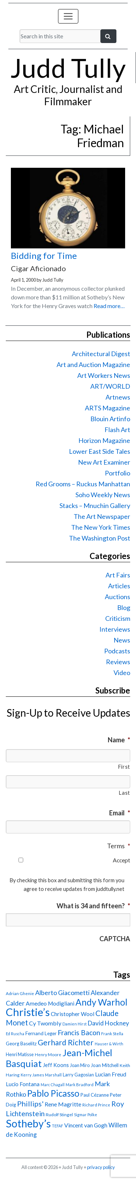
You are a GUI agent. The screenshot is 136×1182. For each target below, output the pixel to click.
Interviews (114, 629)
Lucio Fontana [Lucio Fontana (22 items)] (23, 1084)
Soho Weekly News (102, 495)
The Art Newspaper (102, 516)
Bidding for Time (44, 255)
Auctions (117, 597)
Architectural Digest (101, 354)
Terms (118, 846)
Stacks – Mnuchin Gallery (94, 505)
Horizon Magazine (104, 440)
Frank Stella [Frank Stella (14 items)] (112, 1033)
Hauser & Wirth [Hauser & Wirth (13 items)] (109, 1043)
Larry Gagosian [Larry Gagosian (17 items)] (78, 1075)
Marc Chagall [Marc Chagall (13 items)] (53, 1084)
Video (122, 673)
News (122, 640)
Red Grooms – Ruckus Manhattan (83, 484)
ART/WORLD (110, 386)
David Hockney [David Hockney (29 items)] (108, 1023)
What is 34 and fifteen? (93, 906)
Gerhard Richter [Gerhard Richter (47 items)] (66, 1042)
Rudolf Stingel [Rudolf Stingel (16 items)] (59, 1114)
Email (119, 813)
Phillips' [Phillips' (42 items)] (30, 1103)
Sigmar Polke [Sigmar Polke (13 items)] (85, 1114)
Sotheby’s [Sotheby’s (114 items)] (28, 1123)
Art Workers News (103, 375)
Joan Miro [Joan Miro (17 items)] (80, 1065)
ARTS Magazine (107, 408)
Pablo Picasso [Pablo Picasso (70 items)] (53, 1093)
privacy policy (101, 1167)
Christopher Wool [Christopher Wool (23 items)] (72, 1014)
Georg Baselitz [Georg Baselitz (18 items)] (21, 1043)
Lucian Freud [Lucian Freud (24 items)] (110, 1074)
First (124, 767)
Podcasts (117, 651)
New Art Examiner (104, 462)
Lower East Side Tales (99, 451)
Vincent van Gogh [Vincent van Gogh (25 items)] (85, 1125)
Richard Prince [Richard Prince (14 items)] (96, 1104)
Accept (121, 860)
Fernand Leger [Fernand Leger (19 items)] (41, 1033)
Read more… (109, 305)
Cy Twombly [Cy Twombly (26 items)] (45, 1023)
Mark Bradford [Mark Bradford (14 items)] (80, 1084)
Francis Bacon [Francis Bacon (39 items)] (79, 1032)
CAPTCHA (114, 939)
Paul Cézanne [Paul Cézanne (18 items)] (95, 1095)
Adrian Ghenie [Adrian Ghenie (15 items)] (20, 993)
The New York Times (100, 527)
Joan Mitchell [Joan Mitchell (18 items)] (105, 1065)
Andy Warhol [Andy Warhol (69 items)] (101, 1002)
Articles (119, 586)
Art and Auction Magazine (93, 364)
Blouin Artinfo (110, 419)
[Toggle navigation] (68, 16)
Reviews (118, 662)
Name (119, 740)
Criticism (117, 618)
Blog (123, 607)
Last (124, 793)
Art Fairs (118, 575)
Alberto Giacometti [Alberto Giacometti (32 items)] (62, 993)
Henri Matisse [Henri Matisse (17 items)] (20, 1054)
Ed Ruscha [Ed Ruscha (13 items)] (15, 1033)
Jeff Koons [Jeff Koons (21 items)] (56, 1065)
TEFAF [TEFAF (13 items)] (57, 1125)
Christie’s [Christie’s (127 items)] (28, 1012)
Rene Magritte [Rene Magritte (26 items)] (63, 1104)
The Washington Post (99, 538)
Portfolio (117, 473)
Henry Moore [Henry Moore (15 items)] (48, 1054)
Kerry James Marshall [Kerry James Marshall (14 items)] (41, 1074)
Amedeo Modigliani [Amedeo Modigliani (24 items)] (50, 1003)
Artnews (118, 397)
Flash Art (117, 430)
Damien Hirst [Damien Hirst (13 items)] (74, 1023)
